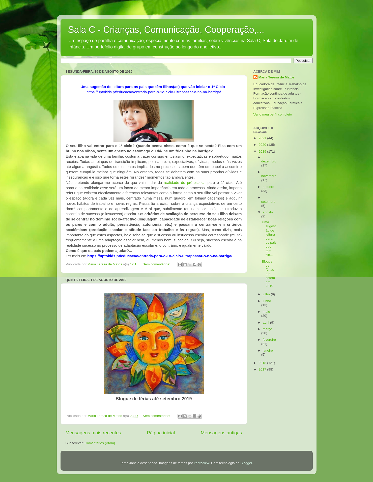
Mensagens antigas (221, 432)
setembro (268, 202)
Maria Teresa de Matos (277, 77)
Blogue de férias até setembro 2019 (268, 274)
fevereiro (269, 340)
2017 (263, 369)
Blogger (246, 463)
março (267, 329)
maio (266, 312)
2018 (263, 363)
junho (267, 301)
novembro (268, 176)
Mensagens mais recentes (93, 432)
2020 (263, 145)
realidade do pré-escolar (185, 183)
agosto (268, 212)
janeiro (268, 350)
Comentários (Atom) (99, 443)
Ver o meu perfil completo (272, 114)
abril (266, 322)
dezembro (268, 161)
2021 (263, 138)
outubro (268, 187)
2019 (263, 151)
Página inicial (161, 432)
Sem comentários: (157, 264)
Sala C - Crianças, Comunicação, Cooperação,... (166, 29)
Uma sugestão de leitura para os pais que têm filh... (269, 238)
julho (267, 294)
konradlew (201, 463)
